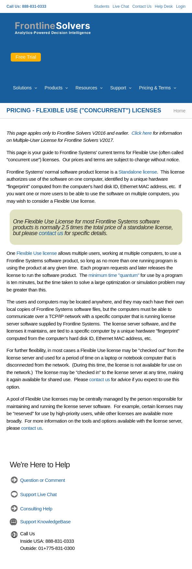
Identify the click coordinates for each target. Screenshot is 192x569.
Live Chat (121, 6)
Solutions (22, 87)
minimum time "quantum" (114, 275)
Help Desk (164, 6)
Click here (142, 133)
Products (54, 87)
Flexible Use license (37, 253)
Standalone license (137, 172)
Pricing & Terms (155, 87)
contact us (51, 233)
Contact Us (141, 6)
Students (101, 6)
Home (180, 110)
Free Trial (26, 57)
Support (118, 87)
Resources (86, 87)
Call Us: (13, 6)
